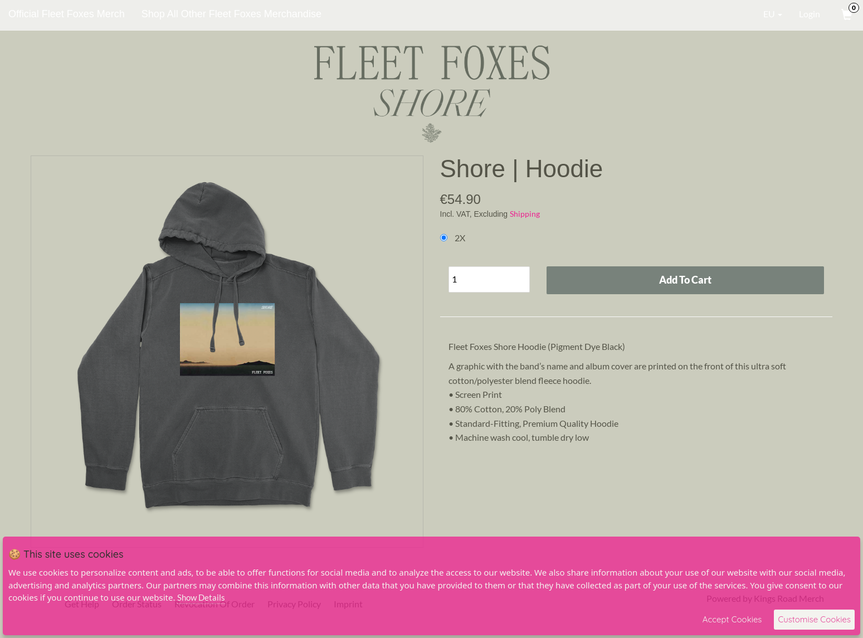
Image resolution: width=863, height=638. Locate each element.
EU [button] (765, 14)
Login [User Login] (809, 13)
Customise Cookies (814, 619)
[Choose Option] (443, 237)
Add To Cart (685, 280)
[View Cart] (845, 14)
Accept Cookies (732, 619)
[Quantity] (489, 279)
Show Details (201, 597)
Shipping (525, 213)
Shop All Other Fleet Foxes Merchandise (231, 14)
